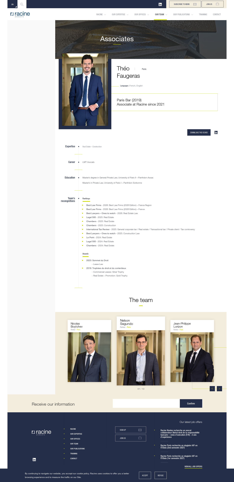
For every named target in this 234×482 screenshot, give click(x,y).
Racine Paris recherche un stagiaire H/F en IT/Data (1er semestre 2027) (179, 457)
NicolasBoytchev (77, 325)
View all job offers (193, 466)
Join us (212, 4)
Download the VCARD (199, 132)
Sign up (130, 430)
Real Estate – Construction (92, 146)
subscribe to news (185, 4)
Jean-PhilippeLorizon (182, 325)
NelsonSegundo (126, 322)
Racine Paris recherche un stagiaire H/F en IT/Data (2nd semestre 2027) (179, 446)
